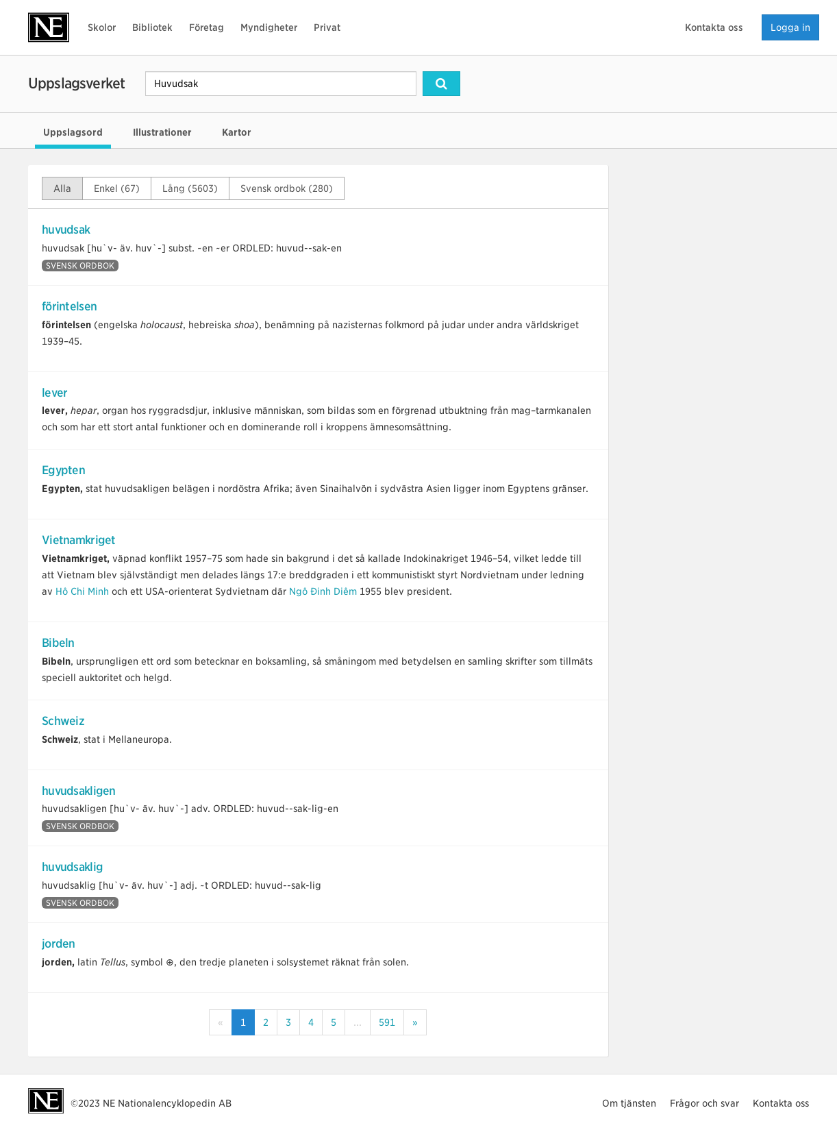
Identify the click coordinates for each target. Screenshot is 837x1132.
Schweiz (63, 721)
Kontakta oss (714, 27)
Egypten (63, 470)
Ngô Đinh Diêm (323, 591)
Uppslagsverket (76, 83)
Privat (327, 27)
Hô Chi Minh (82, 591)
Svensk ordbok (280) (286, 188)
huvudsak (66, 229)
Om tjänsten (629, 1103)
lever (54, 392)
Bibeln (58, 643)
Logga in (790, 27)
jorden (58, 943)
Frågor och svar (704, 1103)
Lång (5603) (190, 188)
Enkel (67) (117, 188)
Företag (206, 27)
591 (387, 1022)
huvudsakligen (79, 791)
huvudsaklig (72, 867)
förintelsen (69, 306)
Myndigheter (268, 27)
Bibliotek (152, 27)
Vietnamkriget (79, 540)
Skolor (102, 27)
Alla (62, 188)
